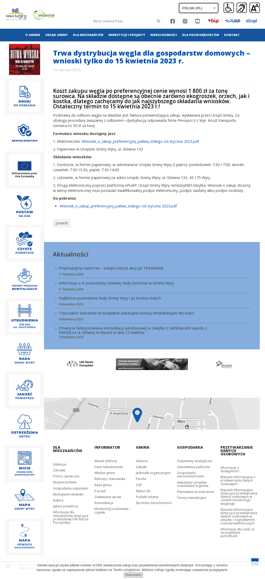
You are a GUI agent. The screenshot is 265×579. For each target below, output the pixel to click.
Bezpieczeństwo (65, 481)
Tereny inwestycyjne (191, 496)
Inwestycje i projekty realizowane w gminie (193, 482)
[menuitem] (33, 34)
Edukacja (59, 463)
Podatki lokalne (147, 495)
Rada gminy (103, 483)
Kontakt (232, 35)
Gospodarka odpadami (70, 487)
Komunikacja (103, 501)
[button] (254, 8)
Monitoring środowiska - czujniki (112, 509)
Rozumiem (133, 575)
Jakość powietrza (65, 505)
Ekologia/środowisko (68, 493)
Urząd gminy (56, 35)
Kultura (58, 499)
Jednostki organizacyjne (153, 471)
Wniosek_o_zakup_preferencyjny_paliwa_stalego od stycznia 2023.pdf (140, 141)
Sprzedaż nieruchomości (154, 501)
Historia (142, 459)
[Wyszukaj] (122, 21)
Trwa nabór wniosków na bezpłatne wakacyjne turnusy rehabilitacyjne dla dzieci (126, 311)
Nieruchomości (163, 35)
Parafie (141, 477)
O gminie (32, 35)
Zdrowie (59, 469)
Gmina (142, 445)
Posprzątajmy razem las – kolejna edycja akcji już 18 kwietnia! (111, 266)
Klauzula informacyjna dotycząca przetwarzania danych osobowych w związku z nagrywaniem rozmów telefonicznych (238, 515)
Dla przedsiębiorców (200, 35)
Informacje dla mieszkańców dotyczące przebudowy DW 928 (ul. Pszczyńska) (71, 516)
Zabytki (141, 465)
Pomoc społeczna (66, 475)
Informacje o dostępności (229, 468)
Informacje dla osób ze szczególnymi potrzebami (237, 531)
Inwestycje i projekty (126, 35)
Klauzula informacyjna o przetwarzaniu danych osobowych (237, 479)
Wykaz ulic (143, 489)
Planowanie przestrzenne (195, 490)
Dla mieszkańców (88, 35)
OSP (139, 483)
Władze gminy (104, 471)
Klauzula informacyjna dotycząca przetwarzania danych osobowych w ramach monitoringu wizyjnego (238, 495)
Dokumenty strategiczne (194, 459)
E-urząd (100, 489)
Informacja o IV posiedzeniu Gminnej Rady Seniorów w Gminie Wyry (116, 281)
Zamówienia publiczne (193, 465)
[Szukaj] (158, 21)
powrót (61, 222)
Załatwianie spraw (107, 495)
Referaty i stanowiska (109, 477)
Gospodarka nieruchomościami (190, 473)
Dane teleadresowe (108, 465)
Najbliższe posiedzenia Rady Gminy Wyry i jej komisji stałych (110, 296)
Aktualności (71, 253)
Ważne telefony (105, 459)
